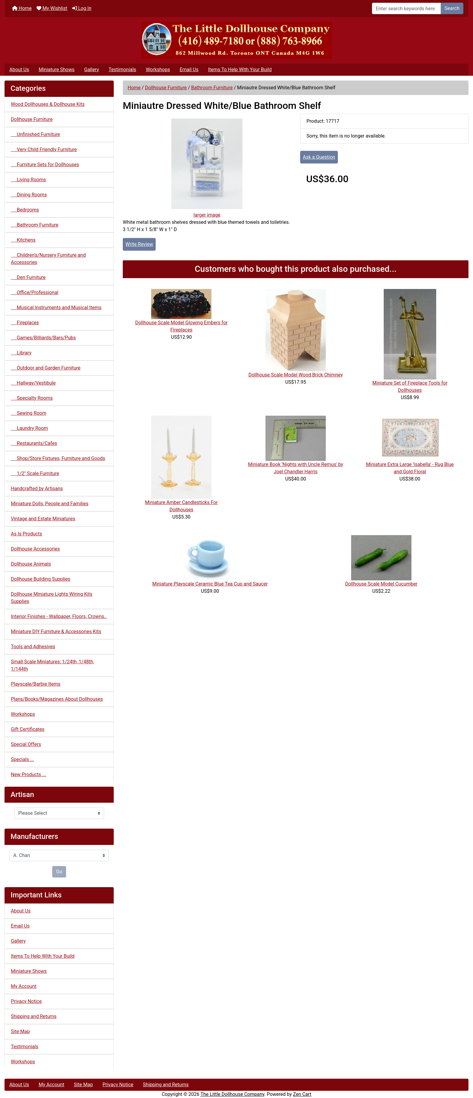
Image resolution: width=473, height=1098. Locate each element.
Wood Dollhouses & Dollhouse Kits (48, 104)
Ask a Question (319, 157)
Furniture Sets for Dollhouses (45, 164)
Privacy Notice (26, 1001)
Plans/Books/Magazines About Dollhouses (57, 699)
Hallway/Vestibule (33, 383)
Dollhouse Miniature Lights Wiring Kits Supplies (51, 597)
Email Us (188, 69)
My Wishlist (52, 8)
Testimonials (122, 69)
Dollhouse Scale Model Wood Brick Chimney (295, 375)
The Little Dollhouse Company (232, 1094)
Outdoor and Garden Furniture (46, 368)
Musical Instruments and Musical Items (56, 307)
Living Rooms (28, 179)
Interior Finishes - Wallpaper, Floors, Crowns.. (59, 616)
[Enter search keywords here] (406, 8)
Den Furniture (28, 277)
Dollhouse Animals (31, 564)
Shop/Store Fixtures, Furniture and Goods (58, 458)
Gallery (91, 69)
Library (21, 353)
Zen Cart (302, 1094)
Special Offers (26, 744)
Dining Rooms (29, 195)
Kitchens (23, 240)
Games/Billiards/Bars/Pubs (43, 338)
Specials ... (22, 759)
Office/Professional (34, 292)
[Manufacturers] (59, 855)
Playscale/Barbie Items (35, 684)
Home (22, 8)
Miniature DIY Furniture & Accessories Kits (56, 631)
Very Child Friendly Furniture (44, 149)
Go (59, 871)
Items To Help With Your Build (240, 69)
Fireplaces (25, 322)
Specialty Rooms (32, 398)
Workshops (158, 69)
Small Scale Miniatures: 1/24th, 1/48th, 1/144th (52, 665)
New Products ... (28, 774)
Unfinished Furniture (35, 134)
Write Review (139, 244)
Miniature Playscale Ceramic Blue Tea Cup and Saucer (210, 584)
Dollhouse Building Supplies (40, 579)
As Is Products (26, 534)
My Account (24, 986)
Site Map (20, 1031)
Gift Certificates (27, 729)
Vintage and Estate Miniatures (43, 519)
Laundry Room (29, 428)
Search (452, 8)
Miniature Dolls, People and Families (49, 503)
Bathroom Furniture (212, 87)
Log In (81, 8)
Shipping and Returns (33, 1016)
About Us (19, 69)
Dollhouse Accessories (35, 549)
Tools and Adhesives (33, 646)
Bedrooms (25, 210)
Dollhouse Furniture (166, 87)
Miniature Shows (57, 69)
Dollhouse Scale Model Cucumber (381, 584)
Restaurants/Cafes (34, 443)
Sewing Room (28, 413)
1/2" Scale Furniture (35, 473)
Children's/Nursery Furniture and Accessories (48, 258)
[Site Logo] (236, 40)
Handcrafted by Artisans (37, 488)
